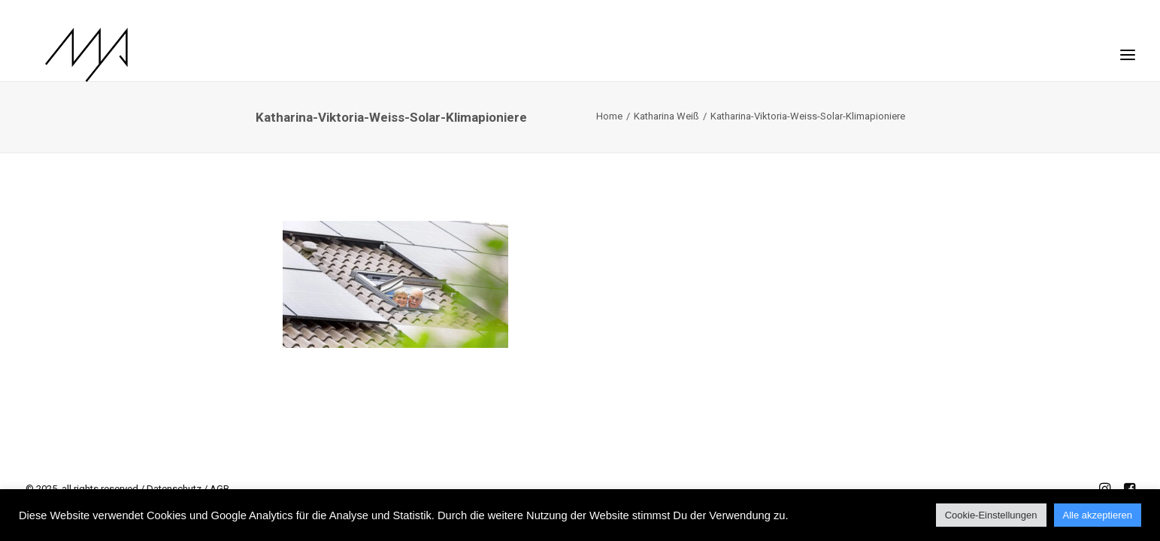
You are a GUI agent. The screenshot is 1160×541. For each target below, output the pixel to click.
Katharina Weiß (666, 116)
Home (609, 116)
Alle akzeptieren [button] (1098, 515)
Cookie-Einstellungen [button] (991, 515)
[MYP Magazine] (67, 55)
